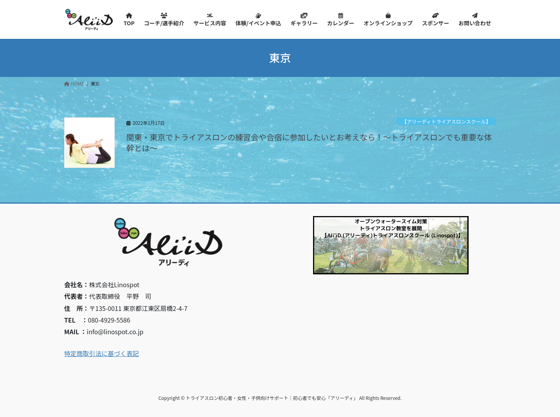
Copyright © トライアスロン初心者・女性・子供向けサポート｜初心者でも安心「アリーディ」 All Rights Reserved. (280, 397)
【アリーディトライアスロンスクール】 (446, 121)
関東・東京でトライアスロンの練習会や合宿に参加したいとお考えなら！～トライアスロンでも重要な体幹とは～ (309, 142)
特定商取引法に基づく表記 (101, 353)
